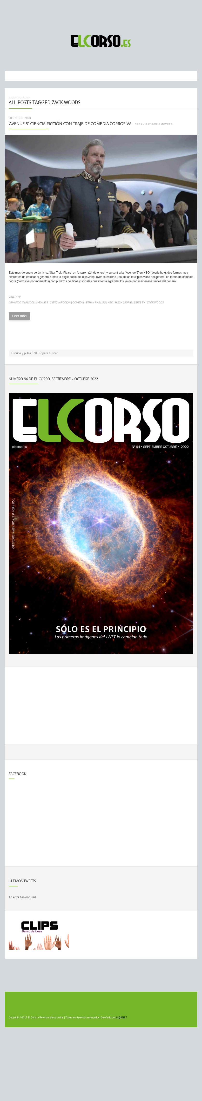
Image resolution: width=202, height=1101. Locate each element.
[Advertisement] (101, 15)
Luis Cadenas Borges (156, 124)
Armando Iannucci (21, 302)
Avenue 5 (42, 302)
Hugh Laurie (123, 302)
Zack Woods (155, 302)
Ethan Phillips (96, 302)
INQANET (121, 1017)
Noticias (23, 97)
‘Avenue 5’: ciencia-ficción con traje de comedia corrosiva (70, 123)
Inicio (12, 97)
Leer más (19, 316)
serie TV (139, 302)
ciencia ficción (60, 302)
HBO (110, 302)
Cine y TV (14, 296)
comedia (78, 302)
